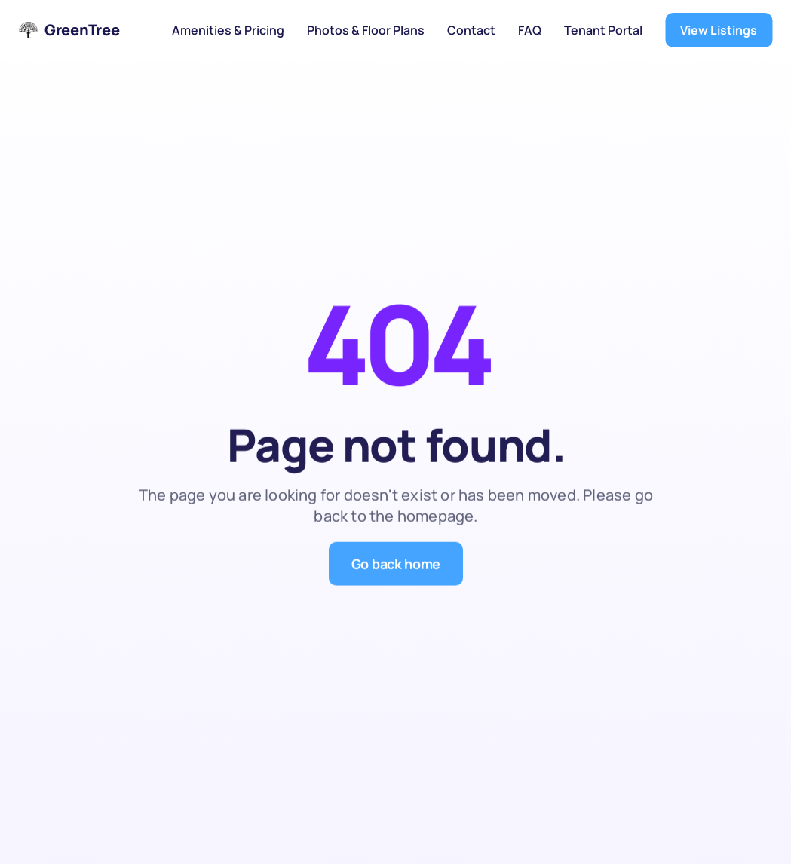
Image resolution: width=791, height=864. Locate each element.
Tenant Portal (603, 30)
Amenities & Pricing (228, 30)
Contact (471, 30)
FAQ (529, 30)
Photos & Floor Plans (366, 30)
